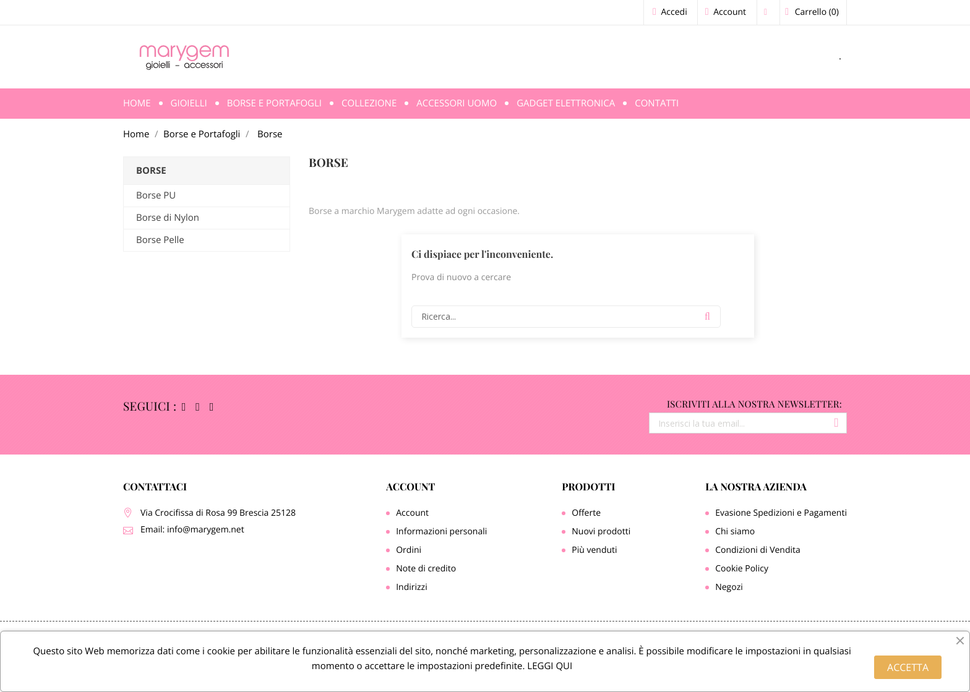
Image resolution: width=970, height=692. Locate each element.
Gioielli (189, 103)
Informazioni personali (441, 531)
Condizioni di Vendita (757, 550)
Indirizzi (411, 587)
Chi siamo (735, 531)
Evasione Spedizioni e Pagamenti (781, 513)
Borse (151, 170)
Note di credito (426, 569)
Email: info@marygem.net (192, 530)
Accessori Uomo (456, 103)
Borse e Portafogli (274, 103)
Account (410, 487)
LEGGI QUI (548, 666)
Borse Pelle (160, 240)
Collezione (369, 103)
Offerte (586, 513)
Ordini (408, 550)
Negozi (729, 587)
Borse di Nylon (167, 217)
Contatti (657, 103)
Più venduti (594, 550)
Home (137, 103)
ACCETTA (908, 667)
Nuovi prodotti (601, 531)
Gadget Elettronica (566, 103)
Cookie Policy (741, 569)
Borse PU (156, 195)
